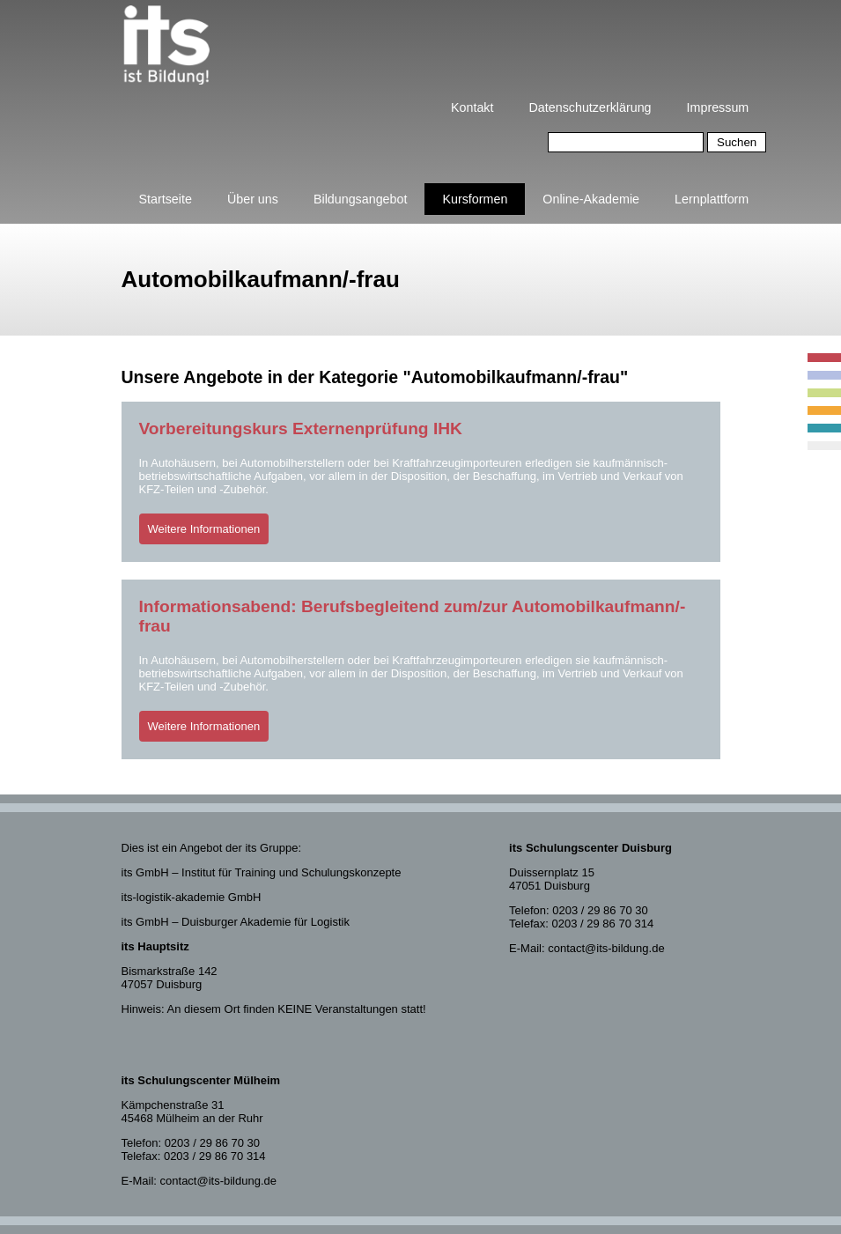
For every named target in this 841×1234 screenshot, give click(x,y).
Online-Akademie (590, 199)
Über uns (252, 199)
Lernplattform (712, 199)
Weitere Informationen (204, 529)
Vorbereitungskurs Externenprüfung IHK (300, 428)
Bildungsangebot (361, 199)
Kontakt (472, 107)
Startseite (165, 199)
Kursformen (474, 199)
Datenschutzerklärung (589, 107)
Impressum (718, 107)
